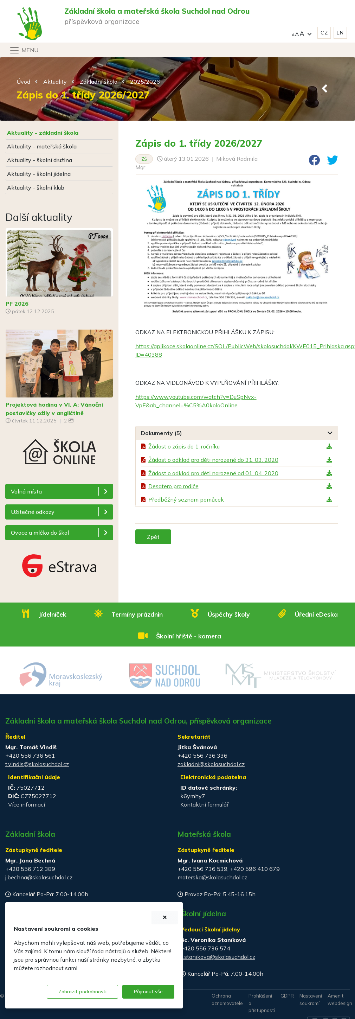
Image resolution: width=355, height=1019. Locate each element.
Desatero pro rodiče (173, 486)
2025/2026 (145, 81)
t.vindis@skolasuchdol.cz (37, 764)
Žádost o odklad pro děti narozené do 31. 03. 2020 (213, 459)
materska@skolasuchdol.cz (212, 877)
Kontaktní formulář (204, 804)
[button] (301, 33)
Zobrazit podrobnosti (82, 991)
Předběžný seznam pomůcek (186, 499)
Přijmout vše (148, 991)
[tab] (237, 433)
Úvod (23, 81)
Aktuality (55, 81)
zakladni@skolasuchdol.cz (211, 764)
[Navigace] (24, 50)
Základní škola (98, 81)
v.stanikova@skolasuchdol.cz (217, 956)
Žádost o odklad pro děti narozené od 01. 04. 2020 (213, 473)
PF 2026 (17, 303)
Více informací (26, 804)
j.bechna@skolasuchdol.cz (38, 877)
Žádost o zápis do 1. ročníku (184, 446)
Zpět (153, 536)
